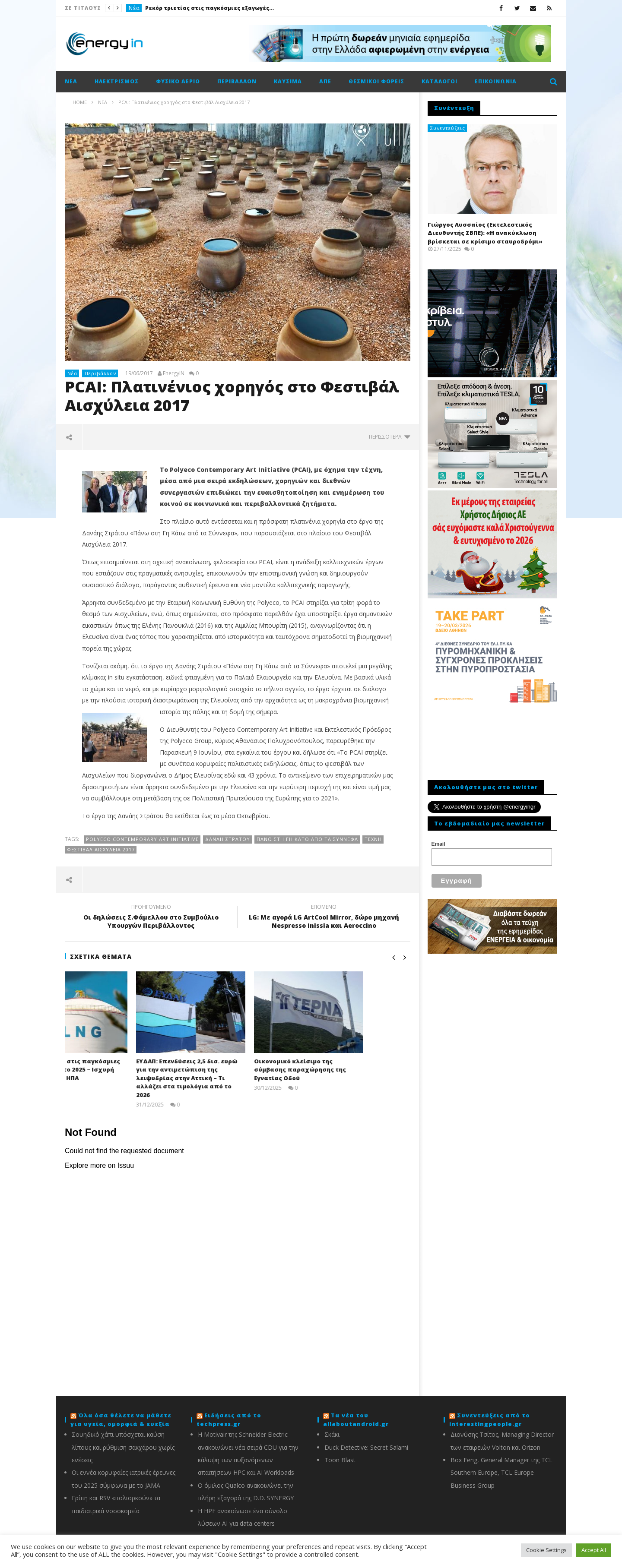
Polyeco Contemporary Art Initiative (142, 839)
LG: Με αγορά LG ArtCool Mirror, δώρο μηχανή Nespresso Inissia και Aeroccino (324, 917)
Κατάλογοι (439, 81)
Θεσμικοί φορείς (376, 81)
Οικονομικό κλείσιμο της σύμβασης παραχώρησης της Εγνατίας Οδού (347, 1069)
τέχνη (373, 839)
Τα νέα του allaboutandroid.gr (356, 1419)
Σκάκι (332, 1434)
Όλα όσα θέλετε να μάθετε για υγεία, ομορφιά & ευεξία (120, 1419)
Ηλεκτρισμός (117, 81)
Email (438, 844)
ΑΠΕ (325, 81)
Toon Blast (339, 1460)
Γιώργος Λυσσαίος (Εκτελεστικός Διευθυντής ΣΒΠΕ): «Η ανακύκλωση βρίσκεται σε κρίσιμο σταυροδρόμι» (485, 233)
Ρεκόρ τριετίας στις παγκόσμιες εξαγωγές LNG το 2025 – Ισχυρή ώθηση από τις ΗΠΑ (210, 8)
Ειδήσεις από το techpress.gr (229, 1419)
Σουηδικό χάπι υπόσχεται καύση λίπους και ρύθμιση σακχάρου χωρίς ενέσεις (123, 1447)
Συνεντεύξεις (447, 128)
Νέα (134, 8)
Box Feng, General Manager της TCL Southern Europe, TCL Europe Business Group (501, 1472)
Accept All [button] (593, 1550)
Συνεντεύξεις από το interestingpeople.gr (489, 1419)
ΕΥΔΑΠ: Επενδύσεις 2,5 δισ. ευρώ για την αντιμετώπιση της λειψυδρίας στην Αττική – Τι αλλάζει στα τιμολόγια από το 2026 (233, 1078)
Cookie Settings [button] (546, 1550)
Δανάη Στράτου (227, 839)
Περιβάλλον (237, 81)
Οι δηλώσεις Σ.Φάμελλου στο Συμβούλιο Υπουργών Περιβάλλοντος (151, 917)
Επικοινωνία (496, 81)
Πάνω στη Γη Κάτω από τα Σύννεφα (307, 839)
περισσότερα (389, 436)
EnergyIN (173, 373)
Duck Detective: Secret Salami (366, 1447)
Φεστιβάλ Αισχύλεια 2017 (101, 849)
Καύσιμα (288, 81)
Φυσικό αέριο (178, 81)
